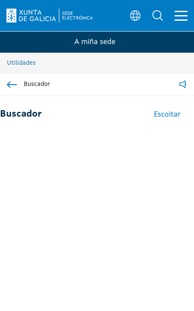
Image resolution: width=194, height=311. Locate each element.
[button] (157, 15)
